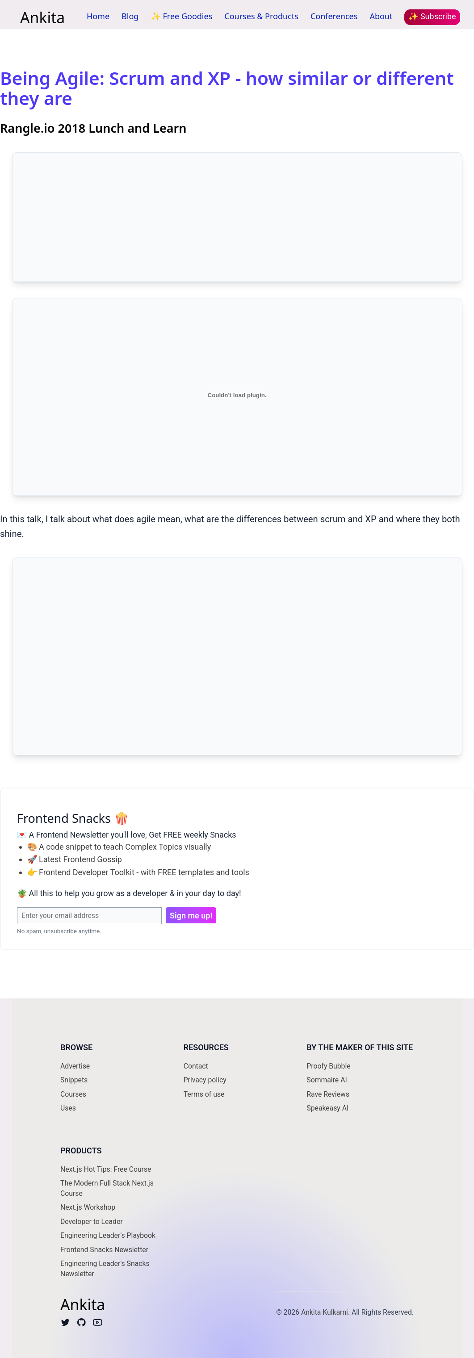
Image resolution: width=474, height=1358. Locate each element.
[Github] (81, 1324)
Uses (68, 1108)
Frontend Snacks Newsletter (104, 1249)
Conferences (334, 16)
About (380, 16)
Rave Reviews (327, 1094)
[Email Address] (89, 915)
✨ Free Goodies (181, 16)
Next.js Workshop (87, 1207)
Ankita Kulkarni (324, 1312)
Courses (73, 1094)
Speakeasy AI (327, 1108)
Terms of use (204, 1094)
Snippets (74, 1080)
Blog (130, 16)
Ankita (42, 17)
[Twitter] (65, 1324)
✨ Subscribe (432, 16)
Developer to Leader (91, 1221)
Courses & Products (261, 16)
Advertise (75, 1066)
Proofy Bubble (328, 1066)
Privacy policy (205, 1080)
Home (98, 16)
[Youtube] (97, 1324)
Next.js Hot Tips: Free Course (105, 1169)
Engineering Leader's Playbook (107, 1235)
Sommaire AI (326, 1080)
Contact (196, 1066)
